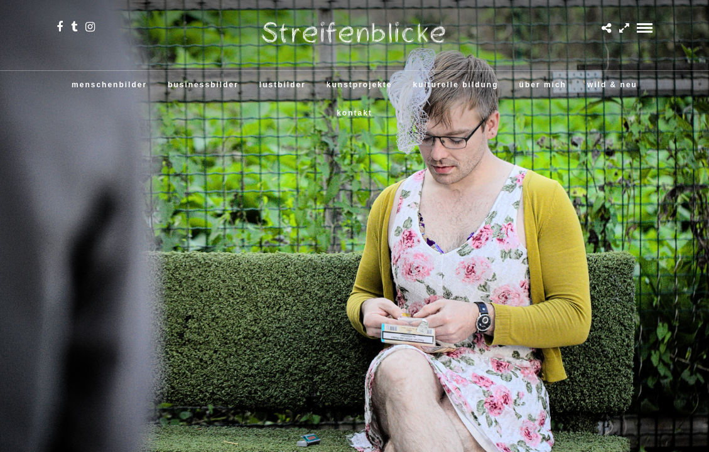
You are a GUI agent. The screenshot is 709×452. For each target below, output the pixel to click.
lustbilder (282, 84)
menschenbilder (109, 84)
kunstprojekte (359, 84)
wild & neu (612, 84)
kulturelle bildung (456, 84)
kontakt (354, 113)
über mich (542, 84)
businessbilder (203, 84)
